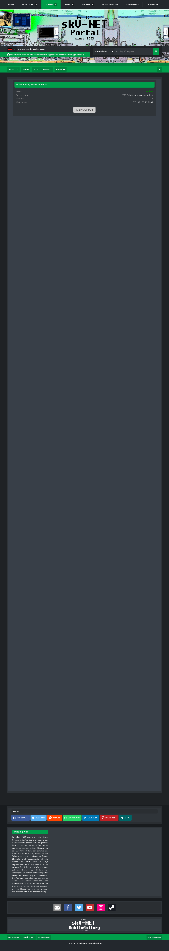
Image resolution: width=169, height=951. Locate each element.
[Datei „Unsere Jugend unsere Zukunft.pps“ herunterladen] (76, 153)
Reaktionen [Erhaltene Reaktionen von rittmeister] (20, 140)
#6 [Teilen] (96, 454)
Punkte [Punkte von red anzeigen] (19, 727)
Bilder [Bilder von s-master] (18, 231)
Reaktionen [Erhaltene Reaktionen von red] (20, 722)
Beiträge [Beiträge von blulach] (19, 302)
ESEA (57, 738)
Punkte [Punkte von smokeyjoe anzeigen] (19, 431)
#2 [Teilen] (96, 178)
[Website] (44, 102)
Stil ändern (154, 937)
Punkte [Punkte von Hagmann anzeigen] (19, 364)
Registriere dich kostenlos (76, 779)
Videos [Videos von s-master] (18, 236)
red (75, 749)
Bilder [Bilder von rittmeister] (18, 154)
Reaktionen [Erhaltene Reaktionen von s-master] (20, 216)
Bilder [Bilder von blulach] (18, 307)
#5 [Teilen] (96, 387)
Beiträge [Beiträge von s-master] (19, 226)
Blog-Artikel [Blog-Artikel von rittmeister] (20, 159)
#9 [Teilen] (96, 683)
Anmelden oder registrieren (31, 49)
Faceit (57, 741)
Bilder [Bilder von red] (18, 736)
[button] (12, 49)
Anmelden (74, 789)
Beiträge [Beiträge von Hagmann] (19, 369)
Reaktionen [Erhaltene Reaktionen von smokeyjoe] (20, 426)
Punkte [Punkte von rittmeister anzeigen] (19, 145)
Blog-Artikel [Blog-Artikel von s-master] (20, 241)
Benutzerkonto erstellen (47, 789)
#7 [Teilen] (96, 535)
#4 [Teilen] (96, 326)
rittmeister (31, 93)
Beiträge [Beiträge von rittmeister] (19, 150)
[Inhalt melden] (90, 164)
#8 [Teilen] (96, 602)
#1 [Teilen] (96, 101)
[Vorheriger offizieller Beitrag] (90, 245)
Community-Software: (84, 943)
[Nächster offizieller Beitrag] (95, 164)
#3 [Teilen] (96, 259)
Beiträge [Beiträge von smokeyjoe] (19, 436)
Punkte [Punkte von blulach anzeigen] (19, 298)
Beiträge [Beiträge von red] (19, 732)
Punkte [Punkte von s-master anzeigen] (19, 221)
